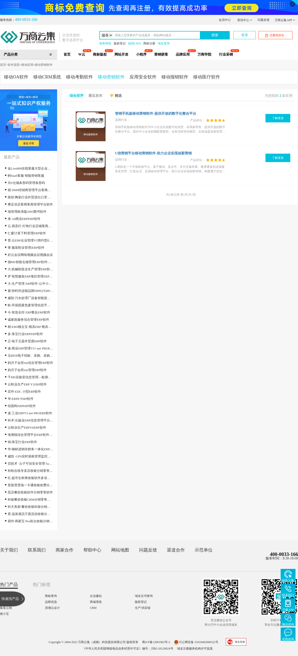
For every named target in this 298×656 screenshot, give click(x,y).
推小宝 (4, 614)
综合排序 (76, 95)
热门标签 (42, 584)
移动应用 (27, 65)
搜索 (214, 35)
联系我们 (37, 550)
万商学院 (204, 54)
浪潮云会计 (52, 608)
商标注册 (149, 43)
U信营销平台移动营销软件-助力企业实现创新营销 (153, 153)
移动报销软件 (174, 76)
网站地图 (120, 550)
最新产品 (12, 157)
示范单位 (204, 550)
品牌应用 (183, 54)
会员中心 (225, 20)
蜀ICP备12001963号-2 (156, 642)
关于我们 (9, 550)
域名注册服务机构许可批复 (195, 648)
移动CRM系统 (47, 76)
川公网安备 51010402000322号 (196, 642)
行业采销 (226, 54)
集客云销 (6, 608)
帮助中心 (92, 550)
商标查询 (51, 596)
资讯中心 (244, 20)
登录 (244, 35)
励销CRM (134, 43)
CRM (93, 608)
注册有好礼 (274, 35)
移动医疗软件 (206, 76)
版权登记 (120, 43)
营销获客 (161, 54)
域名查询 (164, 43)
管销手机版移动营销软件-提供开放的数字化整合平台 (155, 113)
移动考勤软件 (79, 76)
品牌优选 (51, 602)
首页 (67, 54)
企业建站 (96, 596)
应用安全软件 (143, 76)
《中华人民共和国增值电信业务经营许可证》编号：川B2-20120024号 (127, 648)
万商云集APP (285, 20)
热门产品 (9, 584)
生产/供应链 (142, 608)
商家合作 (65, 550)
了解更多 (278, 118)
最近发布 (95, 95)
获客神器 (105, 43)
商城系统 (96, 602)
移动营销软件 (44, 65)
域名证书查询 (144, 596)
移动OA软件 (16, 76)
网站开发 (121, 54)
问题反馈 (263, 20)
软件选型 (14, 65)
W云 (81, 54)
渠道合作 (176, 550)
